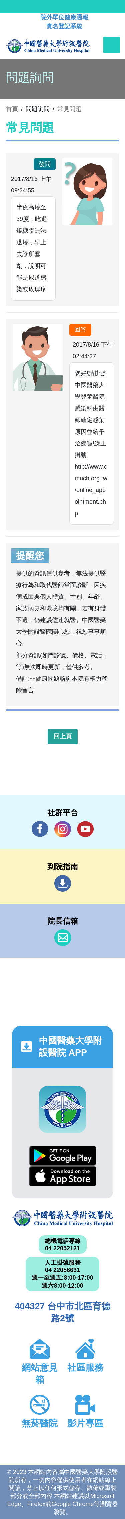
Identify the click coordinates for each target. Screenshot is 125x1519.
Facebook (40, 829)
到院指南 (62, 883)
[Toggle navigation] (111, 45)
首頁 (12, 109)
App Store (62, 1176)
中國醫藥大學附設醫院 (62, 1218)
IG (62, 829)
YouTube (85, 829)
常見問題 (69, 109)
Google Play (62, 1156)
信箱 (62, 937)
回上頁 (63, 736)
